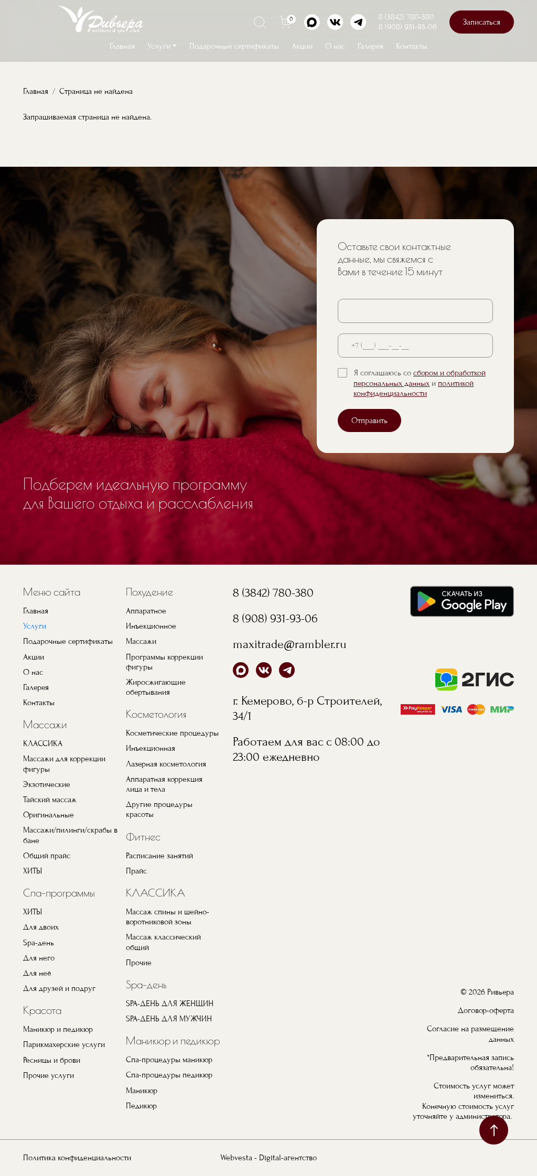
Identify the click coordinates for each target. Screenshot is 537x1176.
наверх (493, 1130)
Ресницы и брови (51, 1060)
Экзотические (46, 784)
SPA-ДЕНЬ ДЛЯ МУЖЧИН (169, 1018)
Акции (302, 46)
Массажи (45, 724)
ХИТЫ (32, 871)
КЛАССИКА (42, 743)
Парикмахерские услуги (64, 1044)
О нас (335, 46)
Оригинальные (48, 814)
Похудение (149, 592)
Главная (122, 46)
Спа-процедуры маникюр (169, 1059)
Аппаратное (146, 611)
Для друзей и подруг (59, 988)
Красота (42, 1010)
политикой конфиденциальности (413, 388)
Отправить (369, 420)
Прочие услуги (48, 1075)
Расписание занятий (159, 855)
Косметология (156, 714)
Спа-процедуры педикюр (169, 1075)
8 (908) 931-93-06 (408, 26)
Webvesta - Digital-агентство (268, 1157)
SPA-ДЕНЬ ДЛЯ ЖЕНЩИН (169, 1003)
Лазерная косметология (166, 764)
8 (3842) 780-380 (406, 16)
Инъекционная (150, 748)
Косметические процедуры (172, 733)
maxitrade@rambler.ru (290, 644)
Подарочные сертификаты (234, 46)
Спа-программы (59, 893)
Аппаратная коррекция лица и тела (164, 784)
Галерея (370, 46)
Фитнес (143, 836)
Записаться (481, 22)
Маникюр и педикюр (58, 1029)
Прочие (139, 962)
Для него (39, 958)
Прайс (136, 871)
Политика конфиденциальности (77, 1157)
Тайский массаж (50, 799)
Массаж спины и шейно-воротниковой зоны (167, 916)
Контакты (411, 46)
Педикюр (141, 1105)
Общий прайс (46, 855)
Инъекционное (151, 626)
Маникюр (141, 1090)
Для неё (37, 973)
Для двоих (41, 927)
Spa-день (38, 942)
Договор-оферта (486, 1010)
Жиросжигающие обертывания (156, 687)
